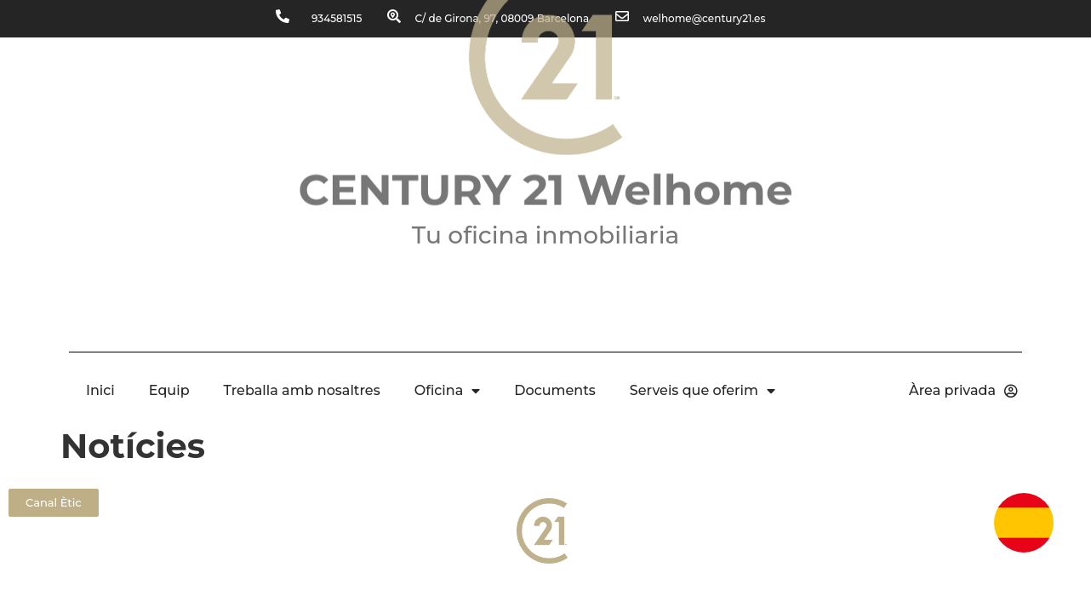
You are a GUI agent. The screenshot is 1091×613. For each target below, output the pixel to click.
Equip (169, 390)
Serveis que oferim (702, 390)
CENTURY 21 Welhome (546, 157)
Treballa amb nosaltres (302, 390)
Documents (555, 390)
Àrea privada (963, 390)
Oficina (447, 390)
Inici (100, 390)
